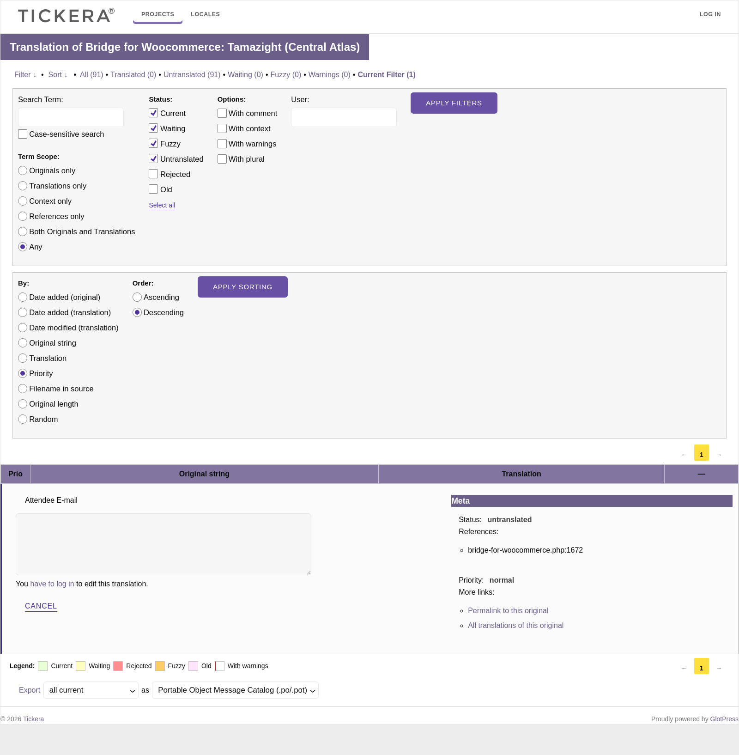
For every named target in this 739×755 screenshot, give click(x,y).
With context (250, 128)
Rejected (169, 173)
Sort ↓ (58, 75)
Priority (41, 373)
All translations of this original (515, 625)
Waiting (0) (245, 75)
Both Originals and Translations (82, 231)
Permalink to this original (508, 611)
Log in (710, 14)
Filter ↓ (25, 75)
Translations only (57, 186)
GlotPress (724, 719)
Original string (52, 343)
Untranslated (176, 158)
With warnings (253, 144)
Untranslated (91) (192, 75)
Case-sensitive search (66, 134)
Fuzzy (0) (286, 75)
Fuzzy (165, 143)
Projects (157, 14)
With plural (247, 159)
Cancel (41, 606)
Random (43, 419)
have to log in (52, 584)
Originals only (52, 170)
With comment (253, 113)
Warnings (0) (330, 75)
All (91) (91, 75)
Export (29, 690)
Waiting (167, 128)
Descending (164, 312)
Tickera (33, 719)
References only (56, 216)
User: (300, 99)
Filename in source (61, 388)
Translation (48, 358)
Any (35, 247)
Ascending (161, 297)
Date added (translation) (70, 312)
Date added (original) (64, 297)
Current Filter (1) (386, 75)
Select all (162, 205)
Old (160, 189)
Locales (205, 14)
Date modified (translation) (74, 327)
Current (167, 112)
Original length (53, 404)
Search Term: (40, 99)
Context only (50, 201)
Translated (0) (133, 75)
